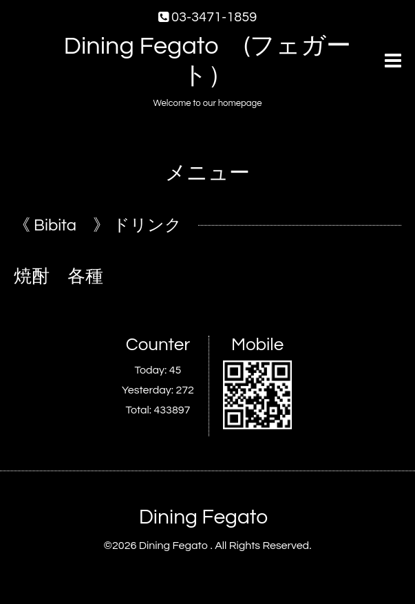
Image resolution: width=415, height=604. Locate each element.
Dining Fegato (203, 517)
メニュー (207, 173)
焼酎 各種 (58, 276)
